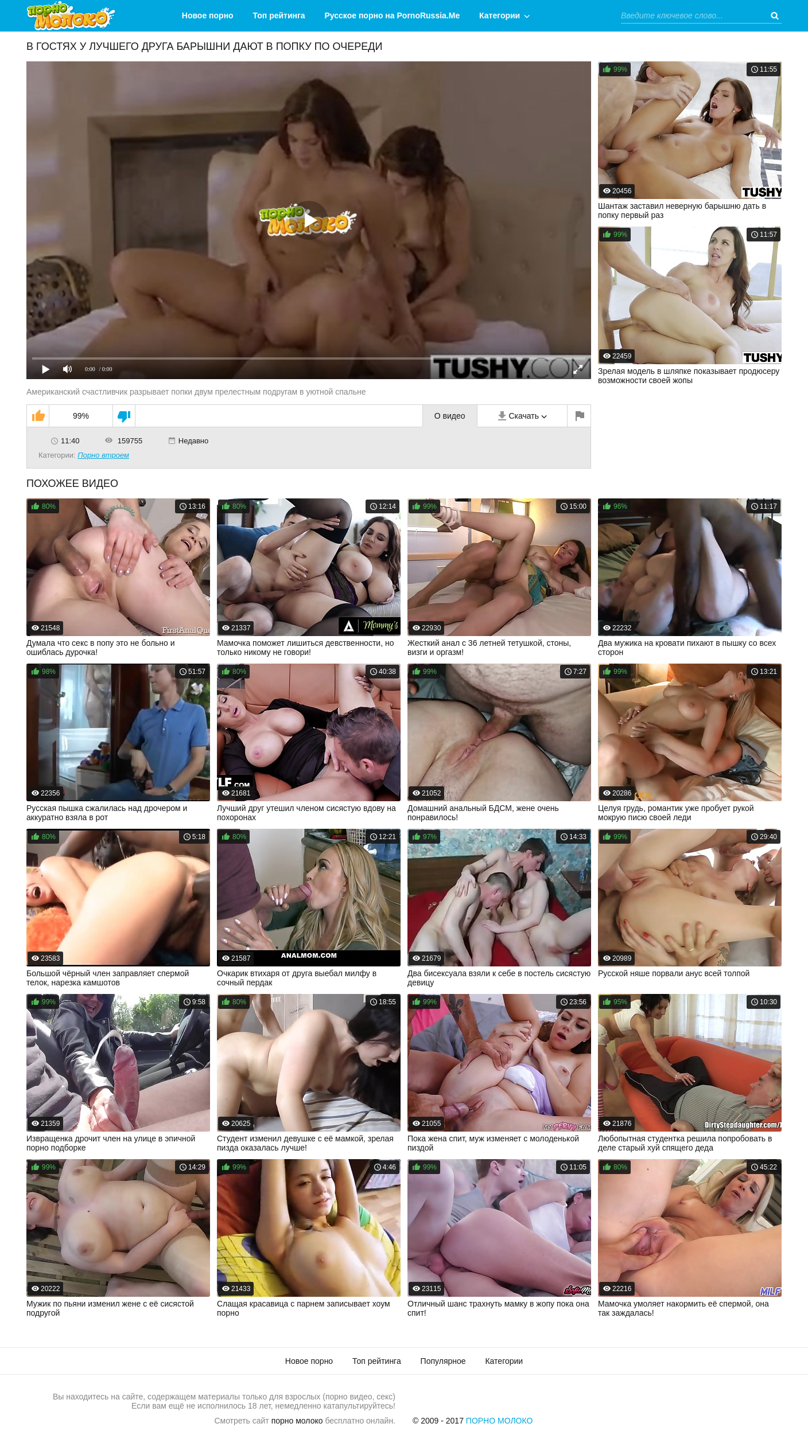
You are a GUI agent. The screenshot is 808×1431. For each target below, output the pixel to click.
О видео (449, 415)
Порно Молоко (499, 1420)
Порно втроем (103, 455)
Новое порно (208, 15)
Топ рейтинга (279, 15)
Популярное (443, 1361)
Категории (499, 15)
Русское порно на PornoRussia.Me (392, 15)
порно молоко (297, 1420)
